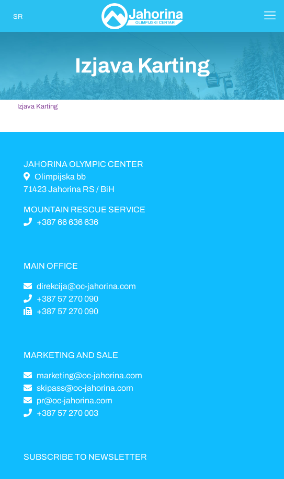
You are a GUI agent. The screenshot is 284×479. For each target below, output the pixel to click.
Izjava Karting (37, 106)
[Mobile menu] (270, 16)
